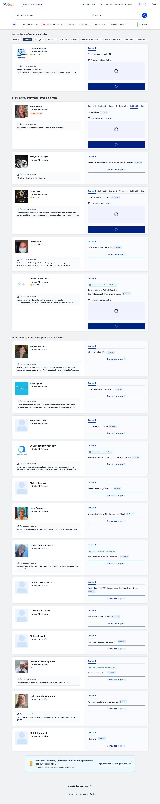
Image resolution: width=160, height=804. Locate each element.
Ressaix (63, 39)
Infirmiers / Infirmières (78, 794)
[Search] (144, 15)
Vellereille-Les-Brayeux (148, 39)
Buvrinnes (128, 39)
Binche (28, 39)
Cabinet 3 (112, 106)
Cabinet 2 (102, 106)
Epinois (74, 39)
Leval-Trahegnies (112, 39)
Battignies (39, 39)
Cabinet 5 (134, 106)
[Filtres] (14, 24)
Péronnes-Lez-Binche (91, 39)
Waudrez (52, 39)
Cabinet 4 (123, 106)
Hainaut (16, 39)
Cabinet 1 (92, 48)
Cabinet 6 (145, 106)
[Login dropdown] (141, 4)
